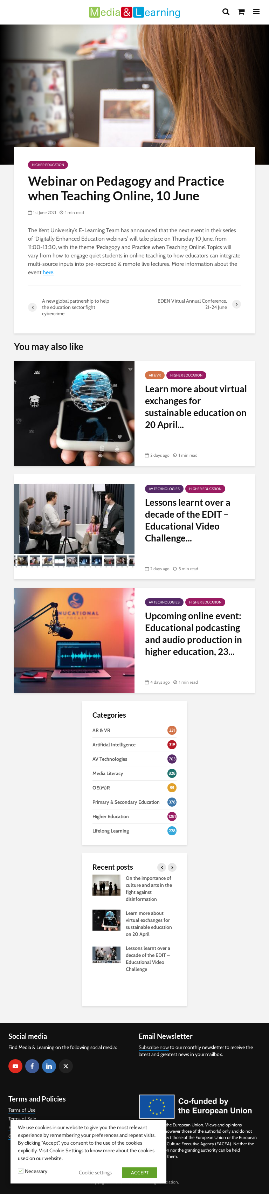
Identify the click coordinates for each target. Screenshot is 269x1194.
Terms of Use (21, 1110)
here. (48, 272)
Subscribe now (154, 1047)
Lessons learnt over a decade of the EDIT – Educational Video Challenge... (187, 520)
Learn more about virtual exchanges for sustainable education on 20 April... (196, 406)
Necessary (36, 1171)
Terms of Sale (22, 1119)
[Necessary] (20, 1171)
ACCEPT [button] (140, 1172)
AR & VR (155, 375)
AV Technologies (164, 488)
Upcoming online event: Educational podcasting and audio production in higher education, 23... (193, 633)
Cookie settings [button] (95, 1172)
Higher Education (48, 165)
